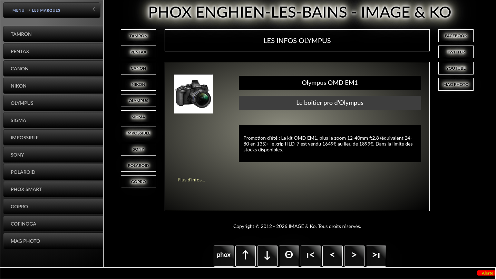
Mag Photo (25, 241)
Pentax (20, 51)
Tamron (21, 34)
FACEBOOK (456, 35)
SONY (138, 149)
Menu (18, 10)
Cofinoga (23, 224)
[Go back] (97, 6)
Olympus (22, 103)
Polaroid (23, 172)
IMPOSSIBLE (138, 133)
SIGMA (138, 116)
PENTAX (138, 51)
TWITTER (456, 51)
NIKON (138, 84)
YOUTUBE (456, 68)
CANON (138, 68)
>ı (375, 254)
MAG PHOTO (456, 84)
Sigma (18, 120)
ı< (310, 254)
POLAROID (138, 165)
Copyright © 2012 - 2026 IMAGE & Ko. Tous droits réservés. (297, 226)
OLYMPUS (138, 100)
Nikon (19, 86)
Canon (20, 68)
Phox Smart (26, 189)
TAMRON (138, 35)
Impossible (25, 137)
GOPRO (138, 181)
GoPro (19, 206)
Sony (17, 155)
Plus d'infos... (191, 179)
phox (224, 254)
